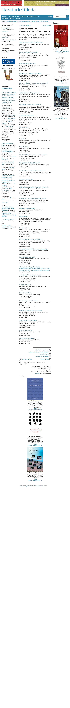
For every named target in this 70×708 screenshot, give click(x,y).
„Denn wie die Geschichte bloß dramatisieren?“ (33, 83)
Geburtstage (35, 21)
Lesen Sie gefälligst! (25, 293)
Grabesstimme (23, 127)
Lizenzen (37, 373)
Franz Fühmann (11, 115)
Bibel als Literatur (9, 219)
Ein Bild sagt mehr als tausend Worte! (30, 239)
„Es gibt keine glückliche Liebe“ (28, 52)
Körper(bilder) (5, 31)
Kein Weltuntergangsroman (27, 63)
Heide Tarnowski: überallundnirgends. (7, 150)
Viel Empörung (23, 147)
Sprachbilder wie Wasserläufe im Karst (31, 42)
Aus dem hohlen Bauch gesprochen (30, 275)
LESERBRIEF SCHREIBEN (43, 350)
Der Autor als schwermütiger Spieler (30, 73)
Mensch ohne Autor (25, 285)
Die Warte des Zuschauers (27, 208)
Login (18, 19)
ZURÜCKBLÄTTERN (25, 26)
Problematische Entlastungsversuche (30, 310)
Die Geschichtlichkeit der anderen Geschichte (33, 155)
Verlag (67, 9)
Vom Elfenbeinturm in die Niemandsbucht (32, 171)
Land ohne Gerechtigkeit (26, 338)
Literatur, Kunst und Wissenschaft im (8, 208)
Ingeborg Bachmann (7, 122)
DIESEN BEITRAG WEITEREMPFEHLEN (40, 352)
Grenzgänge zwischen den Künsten (30, 104)
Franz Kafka (5, 202)
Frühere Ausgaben (11, 21)
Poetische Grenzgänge (26, 179)
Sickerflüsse (22, 139)
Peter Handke (44, 21)
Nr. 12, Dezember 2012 (24, 21)
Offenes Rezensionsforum (9, 40)
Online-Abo (5, 52)
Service (36, 16)
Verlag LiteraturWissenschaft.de (35, 409)
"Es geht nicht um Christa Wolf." (8, 162)
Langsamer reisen (24, 228)
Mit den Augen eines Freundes (28, 301)
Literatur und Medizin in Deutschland (8, 181)
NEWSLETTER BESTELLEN (43, 356)
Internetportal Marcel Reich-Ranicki (7, 127)
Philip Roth (13, 92)
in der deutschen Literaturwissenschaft (7, 226)
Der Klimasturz (23, 216)
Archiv (11, 16)
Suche (50, 16)
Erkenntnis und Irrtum (26, 330)
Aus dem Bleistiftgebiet (26, 116)
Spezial (17, 16)
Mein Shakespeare (7, 99)
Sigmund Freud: (9, 215)
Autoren (30, 16)
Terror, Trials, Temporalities (7, 189)
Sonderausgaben (7, 88)
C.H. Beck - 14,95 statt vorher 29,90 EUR (61, 52)
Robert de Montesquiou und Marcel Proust (8, 176)
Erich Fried (4, 112)
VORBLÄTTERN (46, 26)
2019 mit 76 (5, 159)
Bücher (23, 16)
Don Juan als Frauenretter (27, 257)
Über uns (12, 19)
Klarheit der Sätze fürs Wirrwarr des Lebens (32, 198)
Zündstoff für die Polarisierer (28, 320)
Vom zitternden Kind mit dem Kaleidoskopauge (33, 249)
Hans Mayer (5, 37)
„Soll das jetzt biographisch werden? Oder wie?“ (33, 187)
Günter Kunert (6, 92)
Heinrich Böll (5, 94)
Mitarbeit (4, 19)
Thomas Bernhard (6, 107)
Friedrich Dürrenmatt (7, 103)
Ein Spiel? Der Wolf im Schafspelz (29, 163)
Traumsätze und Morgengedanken (29, 93)
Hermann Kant (6, 100)
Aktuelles (4, 16)
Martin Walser (7, 96)
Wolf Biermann (9, 97)
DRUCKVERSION (45, 354)
